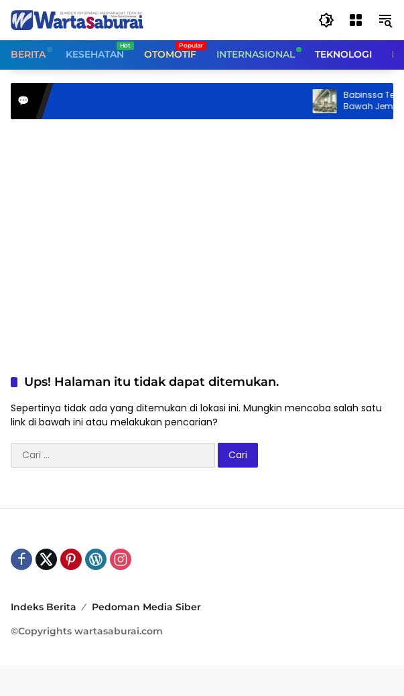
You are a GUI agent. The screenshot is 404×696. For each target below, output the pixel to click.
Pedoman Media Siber (146, 607)
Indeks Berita (43, 607)
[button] (326, 20)
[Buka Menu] (356, 20)
